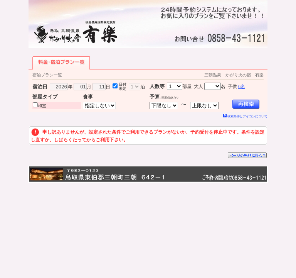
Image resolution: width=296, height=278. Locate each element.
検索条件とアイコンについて (245, 116)
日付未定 (122, 86)
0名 (241, 86)
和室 (42, 105)
